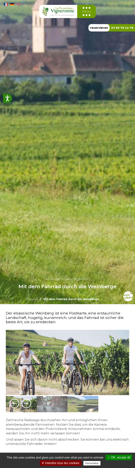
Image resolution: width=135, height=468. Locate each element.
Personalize (92, 463)
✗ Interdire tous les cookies (60, 463)
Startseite (32, 299)
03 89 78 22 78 (122, 28)
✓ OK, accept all (118, 457)
